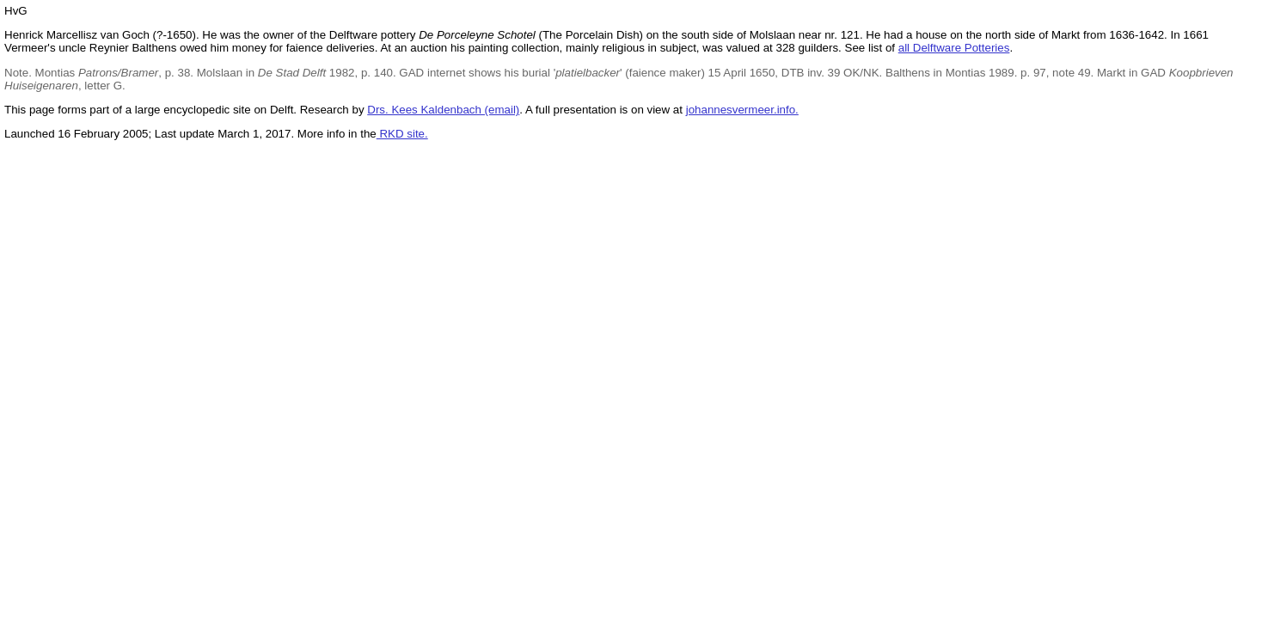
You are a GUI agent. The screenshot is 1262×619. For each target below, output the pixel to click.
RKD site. (402, 133)
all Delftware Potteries (954, 47)
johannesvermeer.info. (742, 109)
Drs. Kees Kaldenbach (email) (443, 109)
